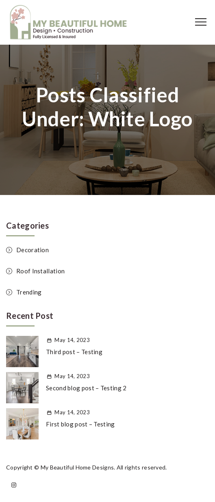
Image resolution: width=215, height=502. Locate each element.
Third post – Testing (74, 351)
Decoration (32, 249)
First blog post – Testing (80, 424)
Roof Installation (40, 271)
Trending (28, 292)
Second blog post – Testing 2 (86, 388)
